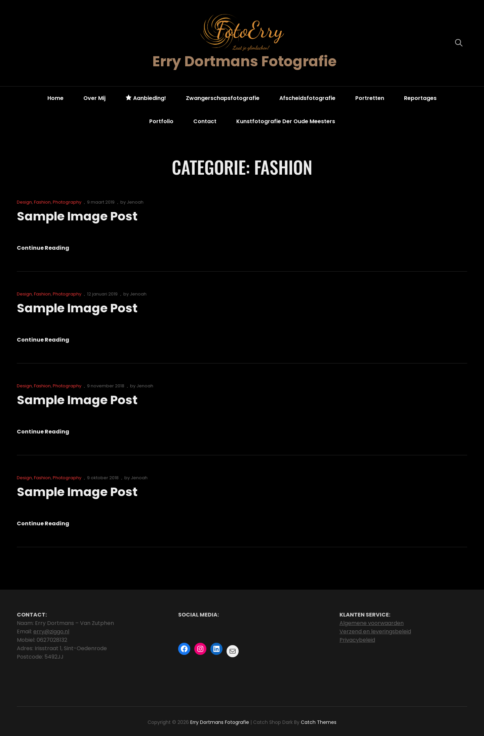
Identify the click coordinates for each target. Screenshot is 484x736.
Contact (204, 121)
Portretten (369, 98)
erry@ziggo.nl (51, 631)
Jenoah (135, 202)
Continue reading (43, 248)
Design (24, 202)
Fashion (42, 202)
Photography (67, 202)
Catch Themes (318, 722)
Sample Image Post (77, 216)
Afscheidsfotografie (307, 98)
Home (55, 98)
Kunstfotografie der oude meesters (285, 121)
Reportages (420, 98)
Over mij (94, 98)
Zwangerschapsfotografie (222, 98)
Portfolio (161, 121)
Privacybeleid (357, 640)
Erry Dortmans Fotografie (244, 61)
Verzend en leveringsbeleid (375, 631)
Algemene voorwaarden (371, 623)
